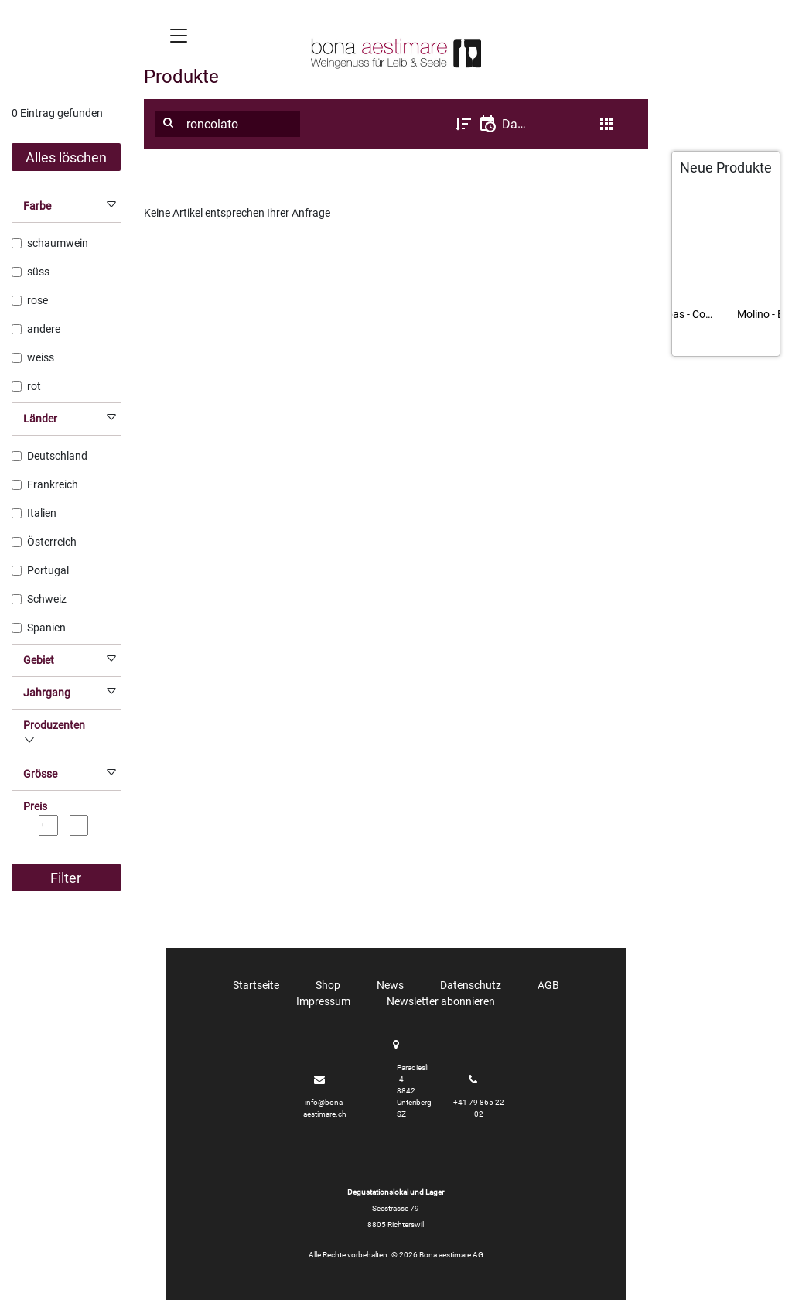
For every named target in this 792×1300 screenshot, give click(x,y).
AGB (548, 985)
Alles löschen (66, 157)
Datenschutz (470, 985)
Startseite (256, 985)
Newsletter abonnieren (441, 1001)
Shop (328, 985)
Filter (65, 878)
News (390, 985)
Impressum (323, 1001)
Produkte (181, 76)
